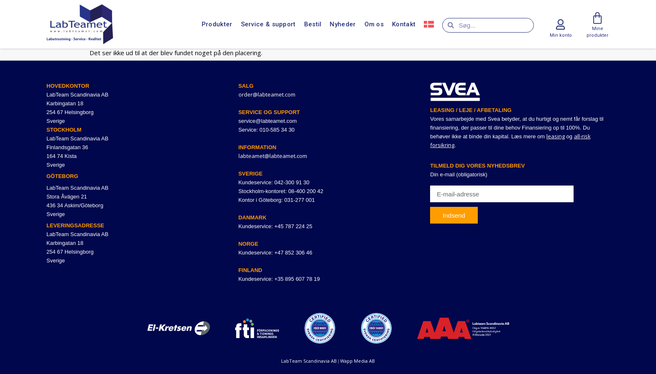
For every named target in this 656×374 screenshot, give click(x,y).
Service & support (268, 24)
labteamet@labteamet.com (272, 156)
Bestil (313, 24)
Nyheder (343, 24)
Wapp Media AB (357, 361)
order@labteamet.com (266, 94)
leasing (555, 136)
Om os (374, 24)
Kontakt (403, 24)
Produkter (217, 24)
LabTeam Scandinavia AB (309, 361)
